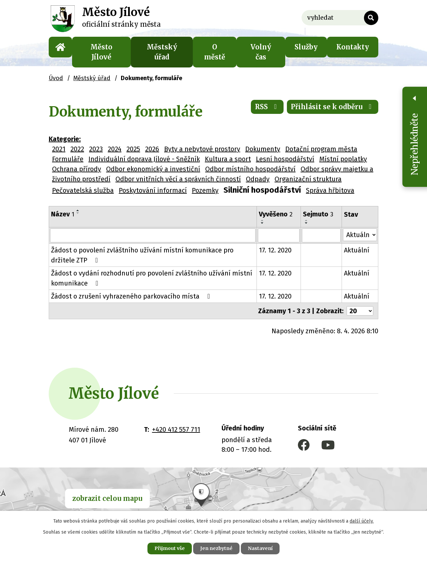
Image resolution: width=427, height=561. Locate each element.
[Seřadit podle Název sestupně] (78, 213)
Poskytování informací (153, 190)
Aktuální (356, 250)
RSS (267, 107)
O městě (214, 52)
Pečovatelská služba (83, 190)
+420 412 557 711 (176, 429)
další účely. (362, 521)
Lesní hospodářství (285, 159)
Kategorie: (65, 139)
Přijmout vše (169, 548)
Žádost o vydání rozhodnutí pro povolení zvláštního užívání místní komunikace (151, 278)
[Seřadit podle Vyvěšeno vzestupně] (262, 220)
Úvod (60, 47)
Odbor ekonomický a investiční (153, 169)
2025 (133, 149)
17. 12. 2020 (275, 250)
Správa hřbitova (330, 190)
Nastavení (260, 548)
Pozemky (205, 190)
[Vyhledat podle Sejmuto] (321, 235)
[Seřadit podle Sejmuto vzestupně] (307, 220)
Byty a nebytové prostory (202, 149)
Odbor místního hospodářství (250, 169)
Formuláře (67, 159)
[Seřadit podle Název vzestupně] (78, 210)
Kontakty (352, 47)
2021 (58, 149)
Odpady (258, 179)
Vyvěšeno (276, 214)
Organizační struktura (308, 179)
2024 (114, 149)
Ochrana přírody (76, 169)
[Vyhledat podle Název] (153, 235)
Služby (306, 47)
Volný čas (261, 52)
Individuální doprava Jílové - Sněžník (144, 159)
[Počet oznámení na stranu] (360, 311)
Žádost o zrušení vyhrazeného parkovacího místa (132, 296)
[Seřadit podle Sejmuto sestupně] (307, 223)
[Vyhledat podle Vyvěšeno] (279, 235)
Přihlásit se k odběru (332, 107)
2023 (96, 149)
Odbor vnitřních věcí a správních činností (178, 179)
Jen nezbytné (216, 548)
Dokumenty (262, 149)
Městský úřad (162, 52)
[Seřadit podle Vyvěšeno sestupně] (262, 223)
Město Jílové (101, 52)
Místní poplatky (343, 159)
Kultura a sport (228, 159)
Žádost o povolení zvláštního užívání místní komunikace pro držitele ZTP (142, 255)
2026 (152, 149)
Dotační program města (321, 149)
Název (62, 214)
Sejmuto (318, 214)
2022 (77, 149)
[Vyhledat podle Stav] (360, 234)
